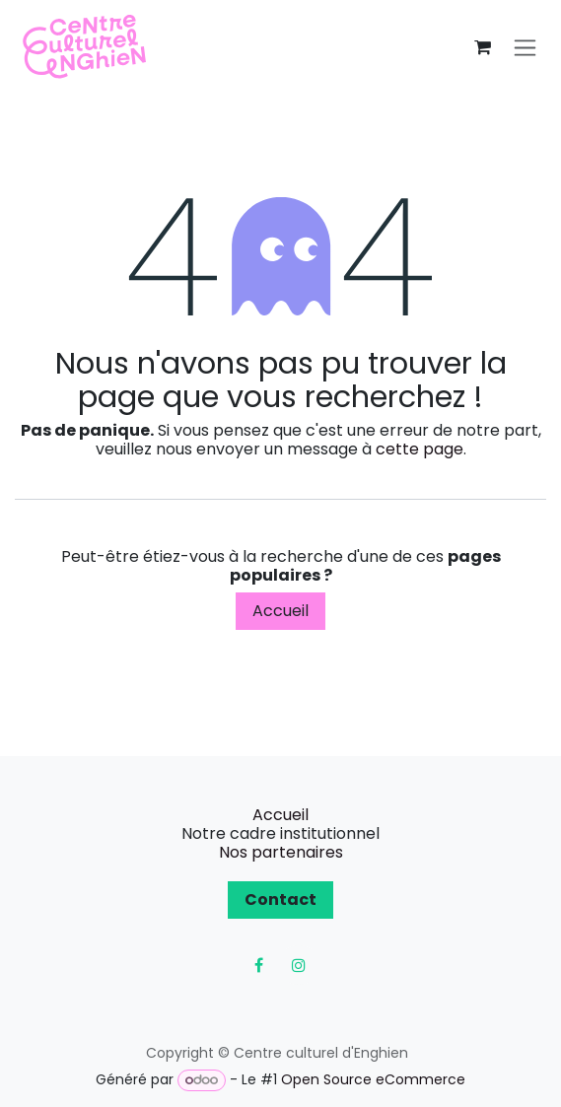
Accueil (280, 610)
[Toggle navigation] (525, 48)
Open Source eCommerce (373, 1079)
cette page (419, 449)
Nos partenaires (281, 852)
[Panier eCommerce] (482, 47)
